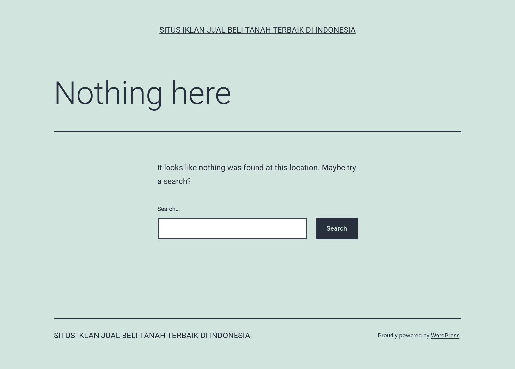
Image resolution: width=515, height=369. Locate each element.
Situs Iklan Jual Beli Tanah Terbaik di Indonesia (257, 29)
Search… (168, 209)
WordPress (445, 335)
